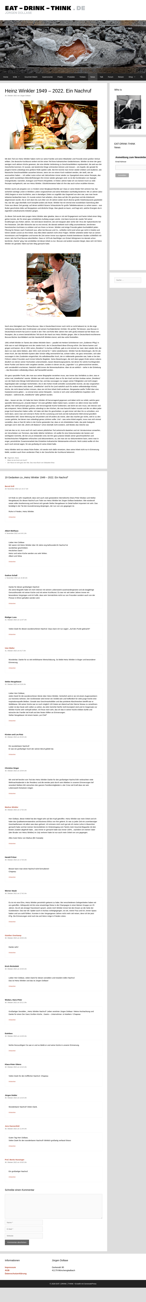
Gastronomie (47, 77)
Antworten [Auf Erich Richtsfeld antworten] (12, 986)
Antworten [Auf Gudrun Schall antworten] (12, 603)
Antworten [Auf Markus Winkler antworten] (12, 843)
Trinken (83, 77)
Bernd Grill (9, 486)
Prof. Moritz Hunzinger (14, 1160)
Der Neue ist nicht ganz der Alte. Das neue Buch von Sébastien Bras (31, 463)
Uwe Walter (10, 648)
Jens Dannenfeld (12, 1126)
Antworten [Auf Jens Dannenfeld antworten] (12, 1146)
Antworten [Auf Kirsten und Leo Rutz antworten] (12, 754)
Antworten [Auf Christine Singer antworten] (12, 793)
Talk (101, 77)
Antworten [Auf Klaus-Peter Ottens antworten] (12, 1081)
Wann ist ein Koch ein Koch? (17, 460)
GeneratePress (90, 1284)
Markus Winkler (11, 807)
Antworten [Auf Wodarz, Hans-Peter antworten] (12, 1020)
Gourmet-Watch (31, 77)
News (92, 77)
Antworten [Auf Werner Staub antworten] (12, 922)
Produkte (71, 77)
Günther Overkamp (13, 935)
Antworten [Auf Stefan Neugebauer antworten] (12, 721)
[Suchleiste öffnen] (141, 77)
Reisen (121, 77)
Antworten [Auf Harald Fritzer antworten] (12, 877)
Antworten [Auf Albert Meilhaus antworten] (12, 562)
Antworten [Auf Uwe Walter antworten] (12, 668)
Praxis (60, 77)
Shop (133, 77)
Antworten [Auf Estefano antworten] (12, 1051)
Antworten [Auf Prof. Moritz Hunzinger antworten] (12, 1177)
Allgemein (10, 458)
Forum (110, 77)
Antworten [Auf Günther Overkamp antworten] (12, 952)
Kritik (17, 77)
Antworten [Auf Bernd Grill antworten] (12, 517)
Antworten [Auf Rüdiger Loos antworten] (12, 634)
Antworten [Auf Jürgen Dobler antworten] (12, 1112)
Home (5, 77)
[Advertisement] (129, 229)
